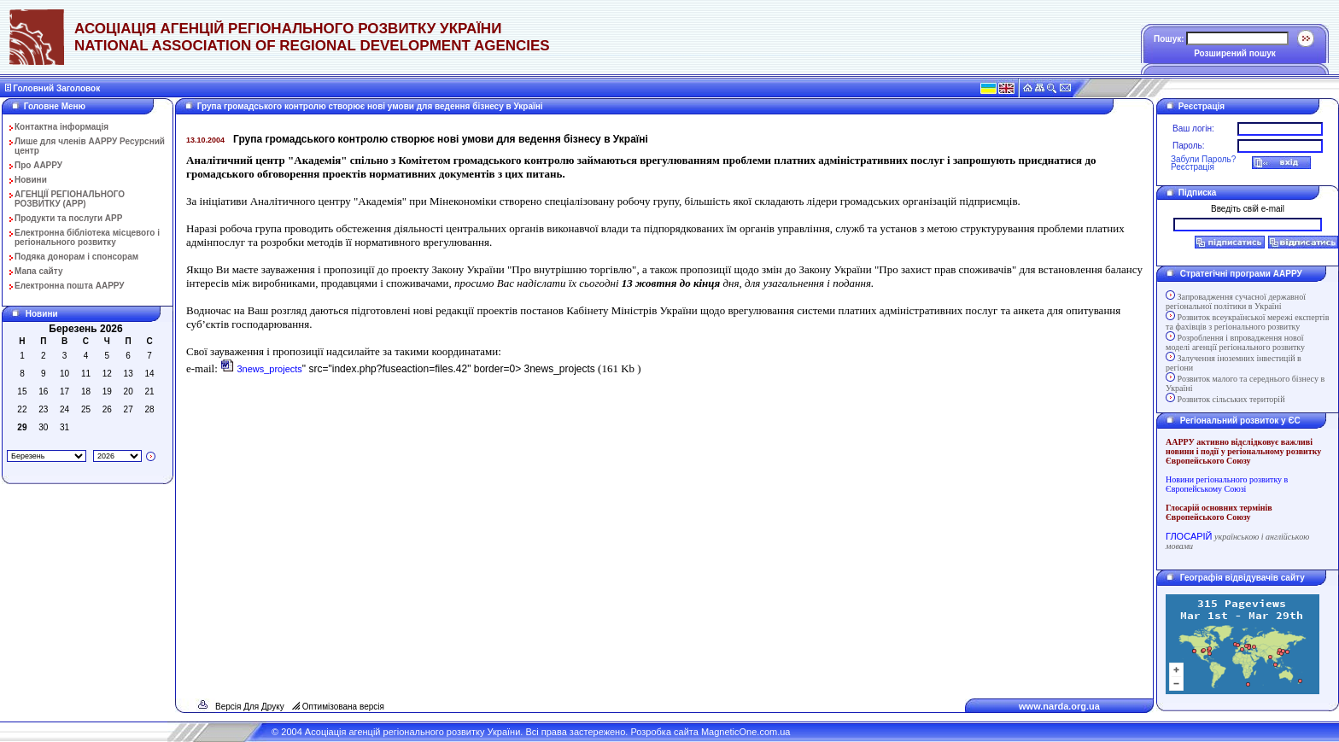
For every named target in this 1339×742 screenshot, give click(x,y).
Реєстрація (1192, 167)
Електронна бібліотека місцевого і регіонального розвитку (87, 237)
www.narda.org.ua (1059, 706)
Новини (31, 179)
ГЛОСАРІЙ (1189, 536)
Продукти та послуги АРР (68, 218)
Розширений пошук (1235, 53)
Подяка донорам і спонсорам (76, 256)
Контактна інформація (61, 126)
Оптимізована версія (343, 706)
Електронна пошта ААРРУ (70, 285)
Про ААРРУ (38, 165)
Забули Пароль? (1203, 159)
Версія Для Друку (249, 706)
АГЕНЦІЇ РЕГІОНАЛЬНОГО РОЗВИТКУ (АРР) (70, 199)
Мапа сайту (39, 271)
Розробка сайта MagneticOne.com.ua (710, 732)
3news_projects (269, 369)
